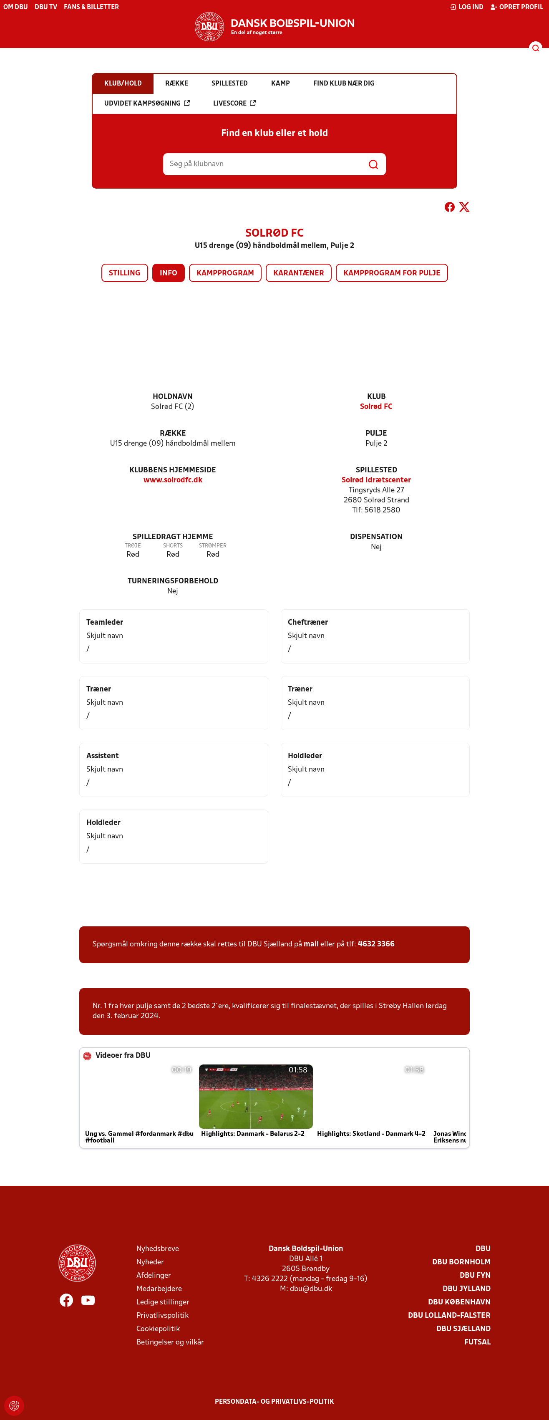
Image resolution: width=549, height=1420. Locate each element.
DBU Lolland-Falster (449, 1315)
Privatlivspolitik (162, 1315)
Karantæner (298, 273)
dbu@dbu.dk (311, 1289)
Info (168, 273)
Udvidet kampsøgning (147, 103)
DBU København (459, 1302)
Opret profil (516, 7)
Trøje (133, 546)
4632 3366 (376, 944)
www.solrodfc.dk (173, 480)
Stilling (125, 273)
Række (173, 433)
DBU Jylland (467, 1289)
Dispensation (376, 537)
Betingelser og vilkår (170, 1342)
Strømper (213, 546)
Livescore (234, 103)
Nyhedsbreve (157, 1249)
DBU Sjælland (463, 1329)
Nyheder (150, 1262)
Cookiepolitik (158, 1329)
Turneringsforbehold (173, 581)
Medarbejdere (159, 1289)
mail (311, 944)
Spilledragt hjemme (173, 537)
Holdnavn (173, 397)
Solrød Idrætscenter (376, 480)
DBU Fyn (475, 1275)
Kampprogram (225, 273)
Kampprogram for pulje (392, 273)
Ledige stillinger (162, 1302)
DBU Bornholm (461, 1262)
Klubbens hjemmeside (172, 470)
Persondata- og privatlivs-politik (274, 1402)
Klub (376, 397)
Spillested (376, 470)
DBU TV (46, 7)
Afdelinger (153, 1275)
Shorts (173, 546)
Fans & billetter (91, 7)
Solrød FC (376, 407)
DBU (483, 1249)
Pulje (376, 433)
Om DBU (15, 7)
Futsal (477, 1342)
